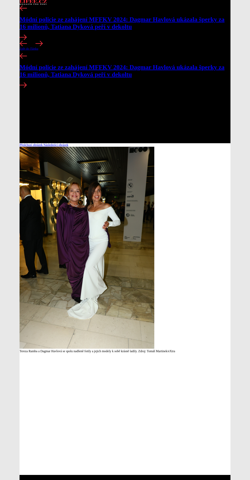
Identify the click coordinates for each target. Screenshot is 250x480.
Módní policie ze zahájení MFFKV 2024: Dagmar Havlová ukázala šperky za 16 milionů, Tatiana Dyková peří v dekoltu (122, 23)
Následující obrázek (56, 145)
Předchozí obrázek (32, 145)
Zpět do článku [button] (29, 48)
